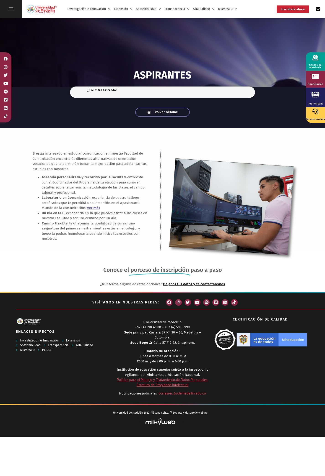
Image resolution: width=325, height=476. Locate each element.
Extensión (123, 9)
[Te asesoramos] (315, 111)
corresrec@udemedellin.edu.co (182, 393)
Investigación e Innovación (88, 9)
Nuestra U (227, 9)
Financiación (315, 84)
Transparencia (176, 9)
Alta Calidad (203, 9)
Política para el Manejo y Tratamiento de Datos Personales (162, 380)
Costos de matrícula (315, 66)
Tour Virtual (315, 103)
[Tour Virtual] (315, 94)
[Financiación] (315, 76)
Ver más (93, 208)
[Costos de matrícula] (315, 57)
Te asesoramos (315, 119)
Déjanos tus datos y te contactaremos (194, 284)
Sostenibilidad (148, 9)
